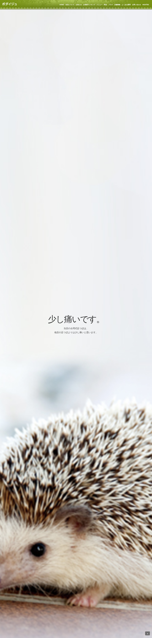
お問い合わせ (136, 4)
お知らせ (79, 4)
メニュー (99, 4)
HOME (62, 4)
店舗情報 (117, 4)
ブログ (110, 4)
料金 (105, 4)
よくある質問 (126, 4)
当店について (69, 4)
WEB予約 (145, 4)
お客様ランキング (89, 4)
